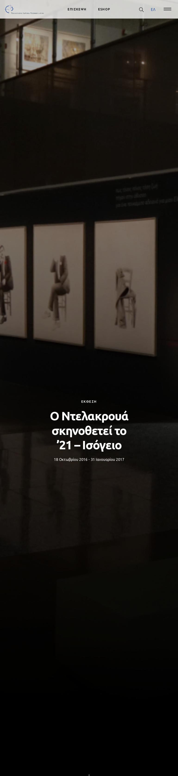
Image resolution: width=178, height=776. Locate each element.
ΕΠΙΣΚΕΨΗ (77, 9)
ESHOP (104, 9)
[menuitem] (153, 9)
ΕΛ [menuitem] (153, 9)
